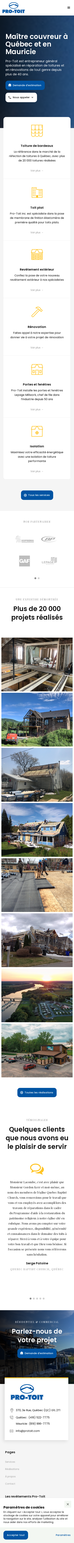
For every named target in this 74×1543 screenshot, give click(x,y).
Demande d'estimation (27, 85)
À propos (10, 1476)
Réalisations (12, 1469)
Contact (10, 1483)
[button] (69, 8)
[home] (14, 8)
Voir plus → (37, 170)
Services (10, 1462)
